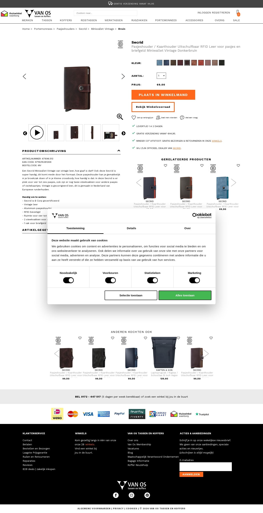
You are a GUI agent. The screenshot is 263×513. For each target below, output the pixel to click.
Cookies (131, 508)
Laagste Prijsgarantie (35, 452)
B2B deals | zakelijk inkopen (39, 469)
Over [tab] (187, 228)
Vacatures (133, 448)
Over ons (133, 440)
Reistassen (89, 20)
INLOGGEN (204, 12)
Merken (27, 20)
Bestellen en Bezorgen (36, 448)
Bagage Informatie (138, 460)
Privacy (118, 508)
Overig (219, 20)
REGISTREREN (221, 12)
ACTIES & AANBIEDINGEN (195, 433)
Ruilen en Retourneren (36, 456)
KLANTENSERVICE (34, 433)
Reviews (28, 465)
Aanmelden (191, 474)
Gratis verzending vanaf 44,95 (131, 4)
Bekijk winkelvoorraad (153, 106)
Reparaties (29, 460)
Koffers (66, 20)
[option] (131, 3)
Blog (130, 452)
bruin (121, 28)
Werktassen (114, 20)
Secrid (83, 28)
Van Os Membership (139, 444)
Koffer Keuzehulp (138, 465)
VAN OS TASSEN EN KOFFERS (146, 433)
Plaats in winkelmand (163, 95)
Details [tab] (131, 228)
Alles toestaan (185, 295)
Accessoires (194, 20)
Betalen (27, 444)
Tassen (47, 20)
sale (236, 20)
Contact (27, 440)
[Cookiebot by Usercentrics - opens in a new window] (195, 216)
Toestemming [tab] (75, 228)
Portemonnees (166, 20)
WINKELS (80, 433)
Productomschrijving (71, 151)
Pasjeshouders (66, 28)
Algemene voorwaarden (94, 508)
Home (26, 28)
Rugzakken (139, 20)
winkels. (90, 444)
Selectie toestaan (131, 295)
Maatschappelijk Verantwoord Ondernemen (153, 456)
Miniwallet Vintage (102, 28)
